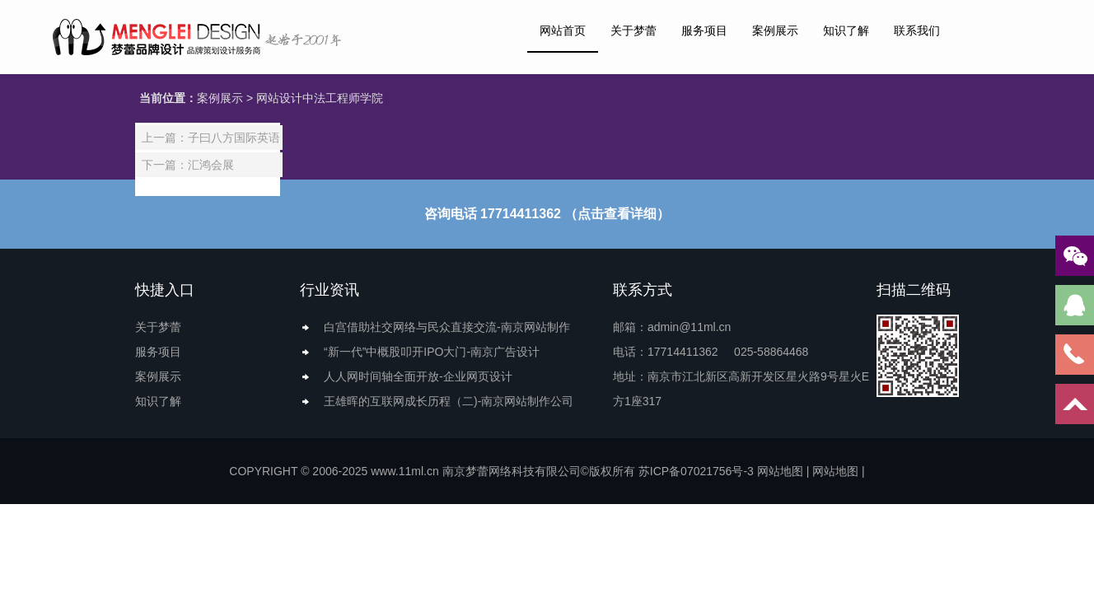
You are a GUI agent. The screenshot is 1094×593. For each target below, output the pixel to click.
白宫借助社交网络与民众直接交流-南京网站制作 (447, 327)
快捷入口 (164, 290)
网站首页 (563, 30)
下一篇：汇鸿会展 (188, 164)
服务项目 (704, 30)
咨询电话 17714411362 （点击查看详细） (547, 214)
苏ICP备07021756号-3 (696, 471)
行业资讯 (329, 290)
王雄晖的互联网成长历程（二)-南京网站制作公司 (448, 401)
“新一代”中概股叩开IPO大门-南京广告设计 (432, 351)
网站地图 (780, 471)
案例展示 (775, 30)
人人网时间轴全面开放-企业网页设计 (418, 376)
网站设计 (279, 98)
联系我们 (917, 30)
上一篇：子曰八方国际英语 (211, 137)
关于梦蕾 (633, 30)
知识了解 (846, 30)
